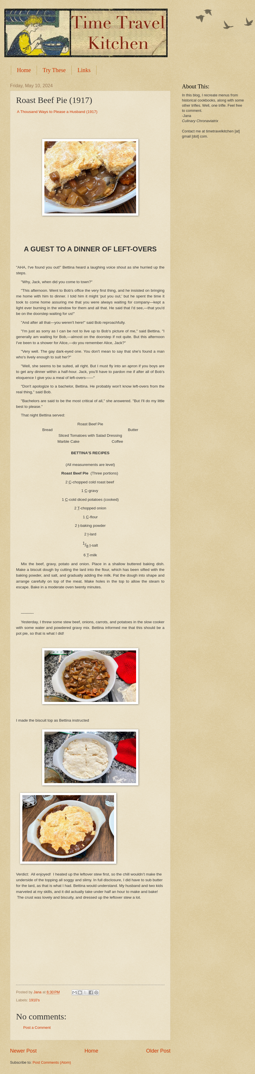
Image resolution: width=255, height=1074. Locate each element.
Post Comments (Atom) (52, 1062)
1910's (34, 1000)
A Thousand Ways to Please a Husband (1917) (57, 112)
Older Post (158, 1051)
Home (24, 70)
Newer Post (23, 1051)
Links (84, 70)
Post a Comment (37, 1027)
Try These (54, 70)
